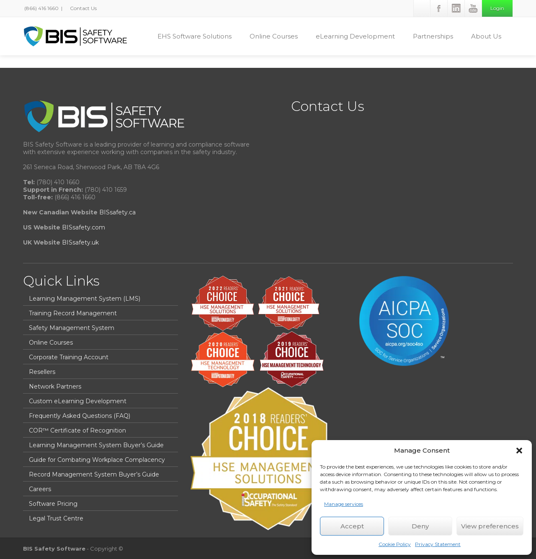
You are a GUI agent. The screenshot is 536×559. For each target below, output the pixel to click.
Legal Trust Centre (56, 518)
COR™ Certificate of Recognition (77, 430)
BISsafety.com (83, 227)
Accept (352, 526)
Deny (420, 526)
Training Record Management (73, 313)
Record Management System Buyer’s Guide (94, 474)
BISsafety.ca (117, 212)
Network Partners (55, 386)
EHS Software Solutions (198, 36)
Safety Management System (71, 328)
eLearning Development (359, 36)
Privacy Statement (438, 544)
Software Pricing (53, 503)
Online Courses (278, 36)
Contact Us (83, 8)
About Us (490, 36)
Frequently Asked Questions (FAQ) (79, 416)
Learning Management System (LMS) (84, 298)
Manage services (343, 504)
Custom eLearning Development (77, 401)
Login (497, 8)
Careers (40, 489)
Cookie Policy (395, 544)
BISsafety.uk (80, 242)
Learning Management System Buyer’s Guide (96, 445)
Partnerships (437, 36)
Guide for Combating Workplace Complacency (97, 460)
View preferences (490, 526)
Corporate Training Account (68, 357)
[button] (519, 450)
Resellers (42, 372)
